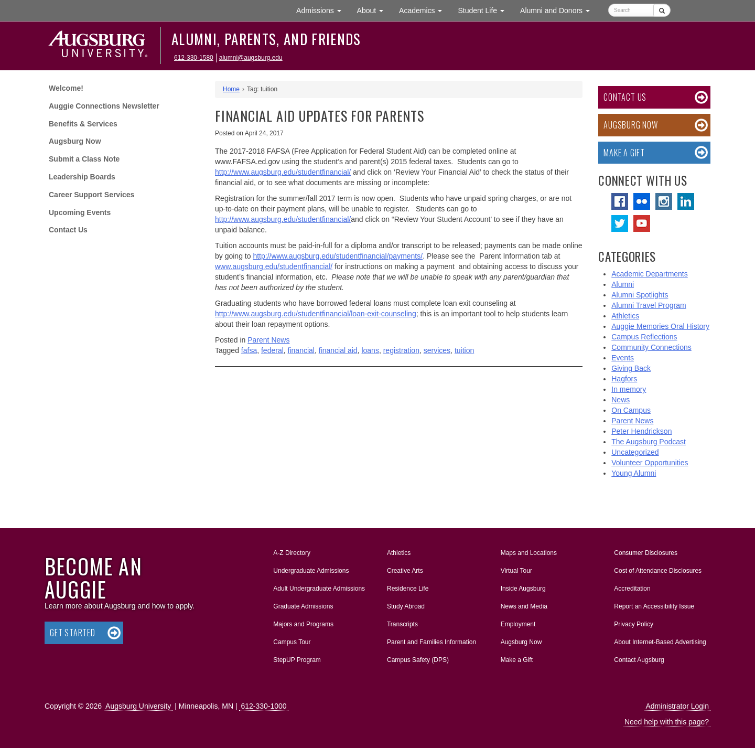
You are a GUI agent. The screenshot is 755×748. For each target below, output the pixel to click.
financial (301, 350)
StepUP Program (297, 660)
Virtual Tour (516, 570)
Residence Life (407, 588)
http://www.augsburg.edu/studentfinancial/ (283, 172)
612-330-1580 (193, 57)
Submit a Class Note (84, 159)
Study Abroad (406, 606)
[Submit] (662, 10)
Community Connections (651, 347)
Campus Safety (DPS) (418, 660)
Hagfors (624, 379)
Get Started (72, 632)
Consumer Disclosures (645, 553)
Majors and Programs (303, 622)
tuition (464, 350)
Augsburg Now (75, 141)
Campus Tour (291, 642)
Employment (518, 624)
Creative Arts (405, 570)
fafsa (249, 350)
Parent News (268, 340)
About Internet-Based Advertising (660, 642)
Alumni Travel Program (648, 305)
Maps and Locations (529, 553)
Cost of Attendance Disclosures (658, 570)
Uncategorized (635, 452)
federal (272, 350)
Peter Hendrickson (641, 431)
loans (370, 350)
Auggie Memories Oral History (660, 326)
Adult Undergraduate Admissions (319, 588)
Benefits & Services (83, 124)
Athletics (625, 316)
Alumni (622, 284)
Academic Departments (649, 274)
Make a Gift (624, 152)
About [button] (374, 13)
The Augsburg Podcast (648, 441)
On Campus (631, 410)
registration (401, 350)
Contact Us (68, 230)
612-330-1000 (263, 706)
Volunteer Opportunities (649, 462)
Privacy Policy (633, 624)
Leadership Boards (82, 177)
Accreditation (632, 588)
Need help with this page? (666, 722)
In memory (628, 389)
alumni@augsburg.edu (251, 57)
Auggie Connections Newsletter (104, 106)
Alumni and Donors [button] (559, 10)
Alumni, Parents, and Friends (266, 38)
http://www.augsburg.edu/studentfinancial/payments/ (338, 256)
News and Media (524, 606)
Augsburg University (138, 706)
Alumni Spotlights (639, 295)
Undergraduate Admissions (311, 570)
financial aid (338, 350)
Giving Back (631, 368)
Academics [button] (424, 10)
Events (622, 358)
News (620, 400)
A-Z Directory (291, 553)
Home (231, 89)
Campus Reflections (644, 337)
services (437, 350)
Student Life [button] (485, 10)
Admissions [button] (322, 10)
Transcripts (402, 624)
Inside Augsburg (523, 588)
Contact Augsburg (639, 660)
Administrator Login (677, 706)
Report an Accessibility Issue (654, 606)
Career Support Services (91, 194)
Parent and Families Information (431, 642)
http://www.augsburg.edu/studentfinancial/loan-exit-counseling (315, 313)
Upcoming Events (80, 212)
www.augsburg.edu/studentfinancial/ (273, 266)
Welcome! (66, 88)
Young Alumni (633, 473)
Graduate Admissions (303, 606)
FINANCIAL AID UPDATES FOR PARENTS (319, 115)
